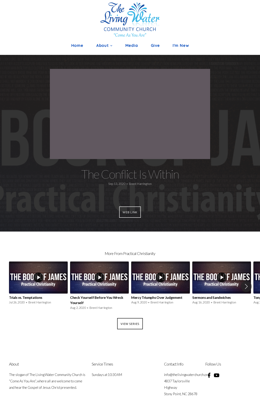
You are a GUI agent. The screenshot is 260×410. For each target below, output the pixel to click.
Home (77, 45)
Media (131, 45)
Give (155, 45)
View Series (130, 324)
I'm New (181, 45)
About (104, 45)
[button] (246, 286)
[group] (38, 284)
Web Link (130, 212)
